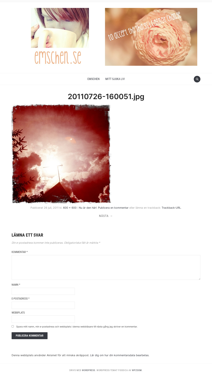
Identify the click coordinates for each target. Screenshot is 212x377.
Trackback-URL (171, 207)
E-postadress (20, 298)
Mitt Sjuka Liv (115, 79)
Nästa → (106, 216)
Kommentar (20, 252)
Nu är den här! (88, 207)
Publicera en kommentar (113, 207)
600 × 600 (70, 207)
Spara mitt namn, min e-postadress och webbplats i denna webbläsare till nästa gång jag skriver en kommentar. (76, 326)
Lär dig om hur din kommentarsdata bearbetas (119, 355)
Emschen (93, 79)
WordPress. (89, 370)
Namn (16, 284)
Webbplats (18, 312)
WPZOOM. (137, 370)
